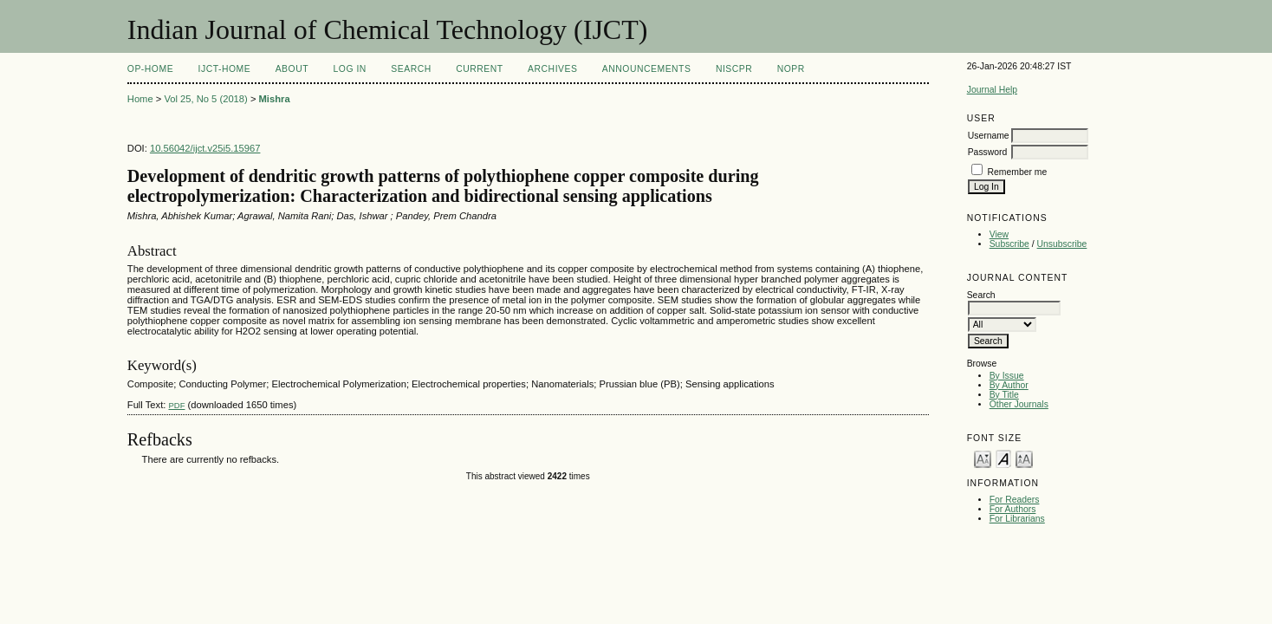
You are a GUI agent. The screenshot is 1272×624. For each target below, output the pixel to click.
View (999, 234)
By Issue (1007, 375)
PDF (176, 405)
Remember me (1018, 172)
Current (479, 69)
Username (988, 135)
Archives (552, 69)
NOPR (791, 69)
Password (988, 152)
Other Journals (1019, 404)
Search (411, 69)
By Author (1009, 385)
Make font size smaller (982, 458)
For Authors (1013, 509)
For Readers (1015, 499)
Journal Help (992, 89)
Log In (350, 69)
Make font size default (1003, 458)
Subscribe (1009, 244)
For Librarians (1017, 518)
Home (140, 99)
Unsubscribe (1062, 244)
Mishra (274, 99)
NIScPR (734, 69)
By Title (1004, 395)
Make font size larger (1024, 458)
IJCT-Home (224, 69)
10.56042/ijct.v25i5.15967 (205, 148)
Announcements (646, 69)
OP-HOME (150, 69)
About (292, 69)
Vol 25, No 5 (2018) (205, 99)
